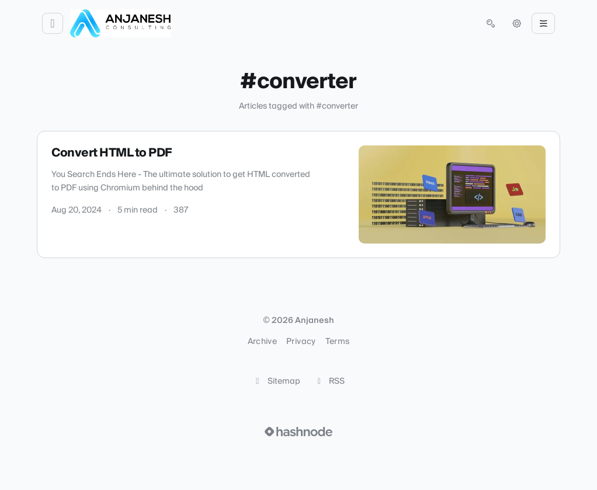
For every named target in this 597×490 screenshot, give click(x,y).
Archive (262, 342)
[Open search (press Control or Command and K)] (490, 23)
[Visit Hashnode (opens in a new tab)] (298, 431)
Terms (337, 342)
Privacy (300, 342)
